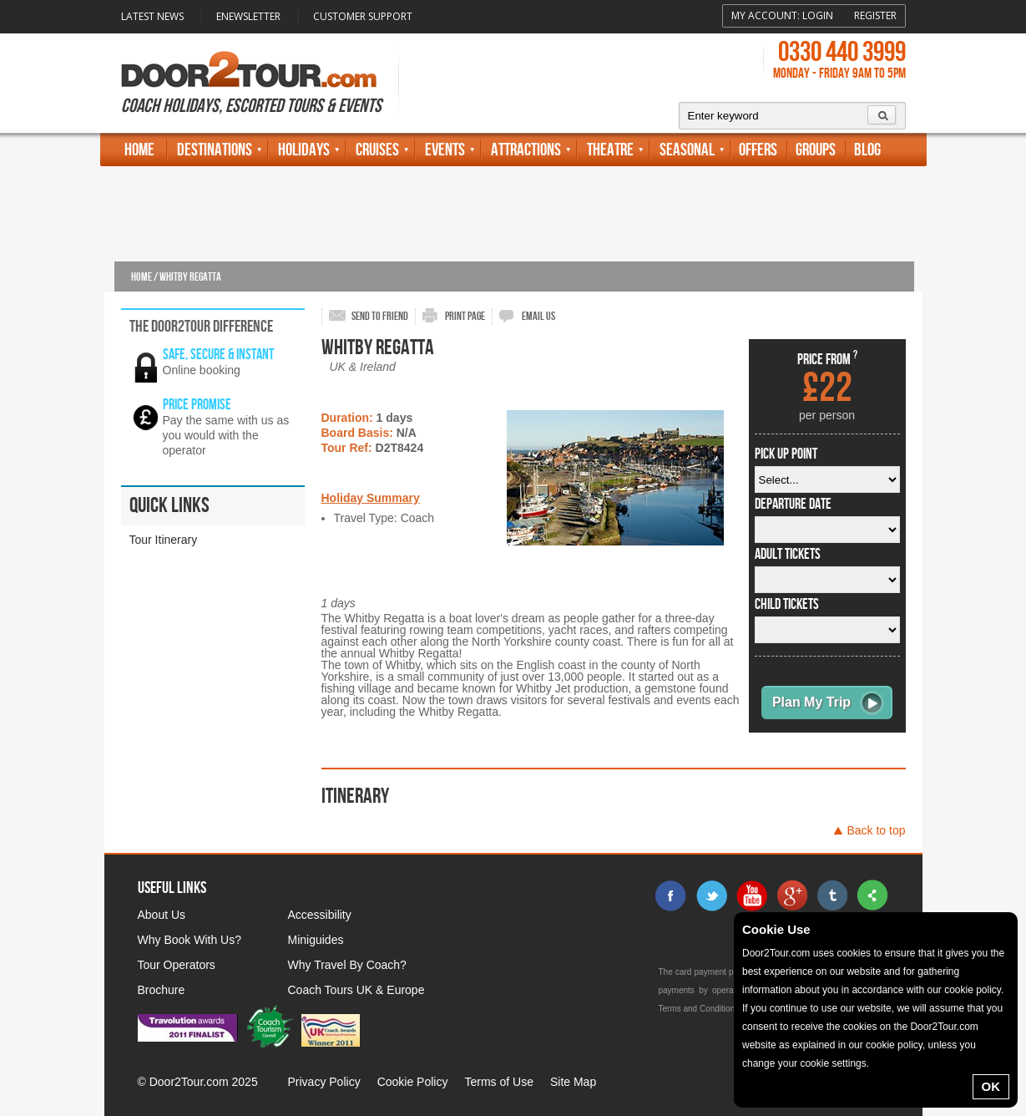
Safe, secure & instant (218, 354)
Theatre (610, 150)
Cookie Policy (412, 1081)
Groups (816, 150)
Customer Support (362, 16)
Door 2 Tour (249, 69)
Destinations (214, 150)
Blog (867, 150)
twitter (711, 895)
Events (445, 150)
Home (139, 150)
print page (465, 316)
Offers (758, 150)
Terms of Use (498, 1081)
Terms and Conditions (699, 1008)
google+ (791, 895)
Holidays (304, 150)
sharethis (871, 895)
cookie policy (972, 990)
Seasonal (687, 150)
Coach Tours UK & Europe (356, 990)
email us (538, 316)
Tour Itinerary (163, 539)
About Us (162, 914)
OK (991, 1086)
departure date (793, 504)
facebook (671, 895)
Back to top (876, 830)
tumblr (831, 895)
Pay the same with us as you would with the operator (226, 435)
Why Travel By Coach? (347, 964)
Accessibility (319, 914)
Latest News (152, 16)
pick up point (786, 454)
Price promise (197, 404)
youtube (751, 895)
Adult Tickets (788, 554)
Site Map (573, 1081)
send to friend (379, 316)
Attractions (526, 150)
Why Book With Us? (189, 939)
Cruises (377, 150)
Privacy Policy (324, 1081)
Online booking (201, 370)
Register (875, 15)
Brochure (161, 990)
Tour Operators (176, 964)
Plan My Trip (811, 702)
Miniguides (316, 939)
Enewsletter (248, 16)
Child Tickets (787, 604)
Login (817, 15)
